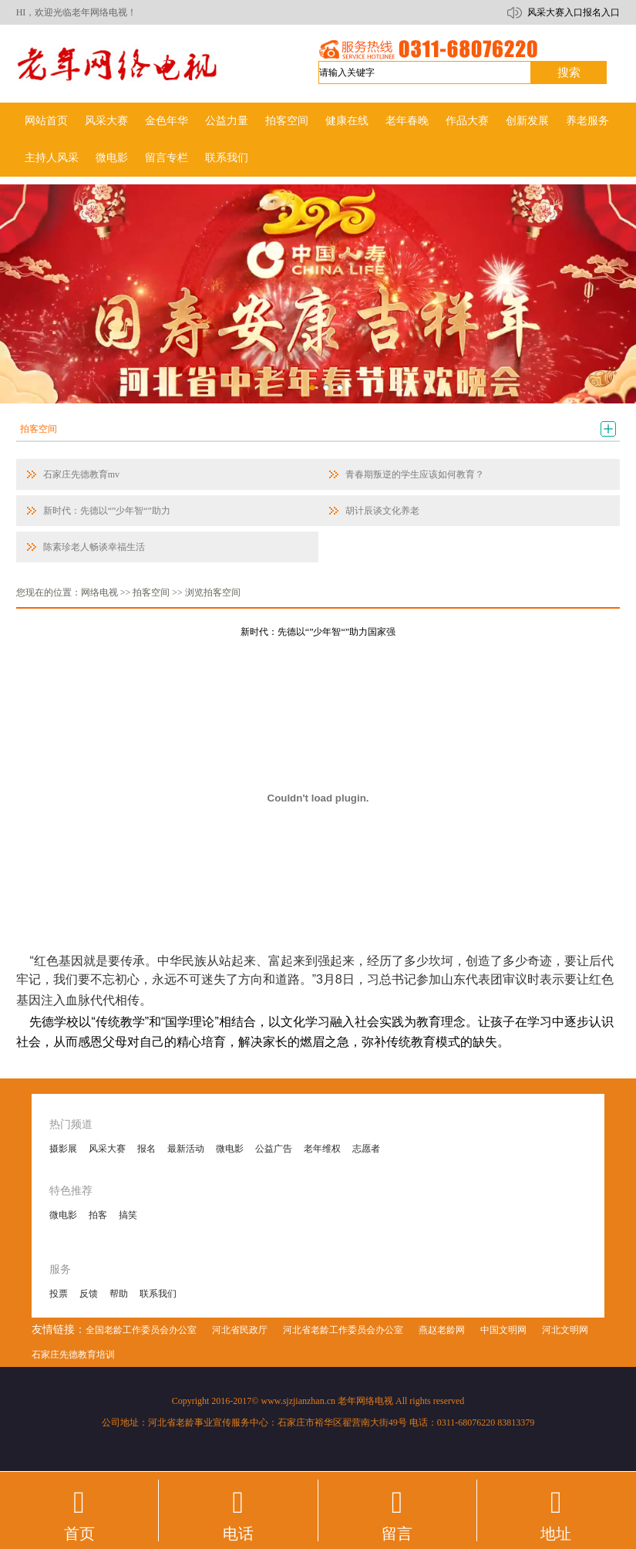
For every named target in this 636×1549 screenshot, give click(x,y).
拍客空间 (286, 121)
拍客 (98, 1215)
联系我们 (226, 158)
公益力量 (226, 121)
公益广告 (273, 1148)
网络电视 (99, 592)
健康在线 (346, 121)
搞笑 (128, 1215)
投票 (58, 1293)
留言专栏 (166, 158)
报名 (146, 1148)
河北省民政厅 (240, 1330)
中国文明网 (503, 1330)
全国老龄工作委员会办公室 (141, 1330)
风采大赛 (106, 121)
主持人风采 (52, 158)
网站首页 (46, 121)
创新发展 (527, 121)
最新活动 (185, 1148)
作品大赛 (467, 121)
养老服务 (587, 121)
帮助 (118, 1293)
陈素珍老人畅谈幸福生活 (94, 547)
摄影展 (63, 1148)
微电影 (112, 158)
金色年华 (166, 121)
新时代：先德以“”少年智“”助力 (106, 510)
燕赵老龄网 (442, 1330)
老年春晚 (407, 121)
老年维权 (322, 1148)
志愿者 (366, 1148)
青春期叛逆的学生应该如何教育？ (414, 474)
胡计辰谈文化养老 (382, 510)
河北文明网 (565, 1330)
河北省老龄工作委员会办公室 (343, 1330)
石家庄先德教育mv (81, 474)
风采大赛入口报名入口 (573, 12)
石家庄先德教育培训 (73, 1354)
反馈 (88, 1293)
